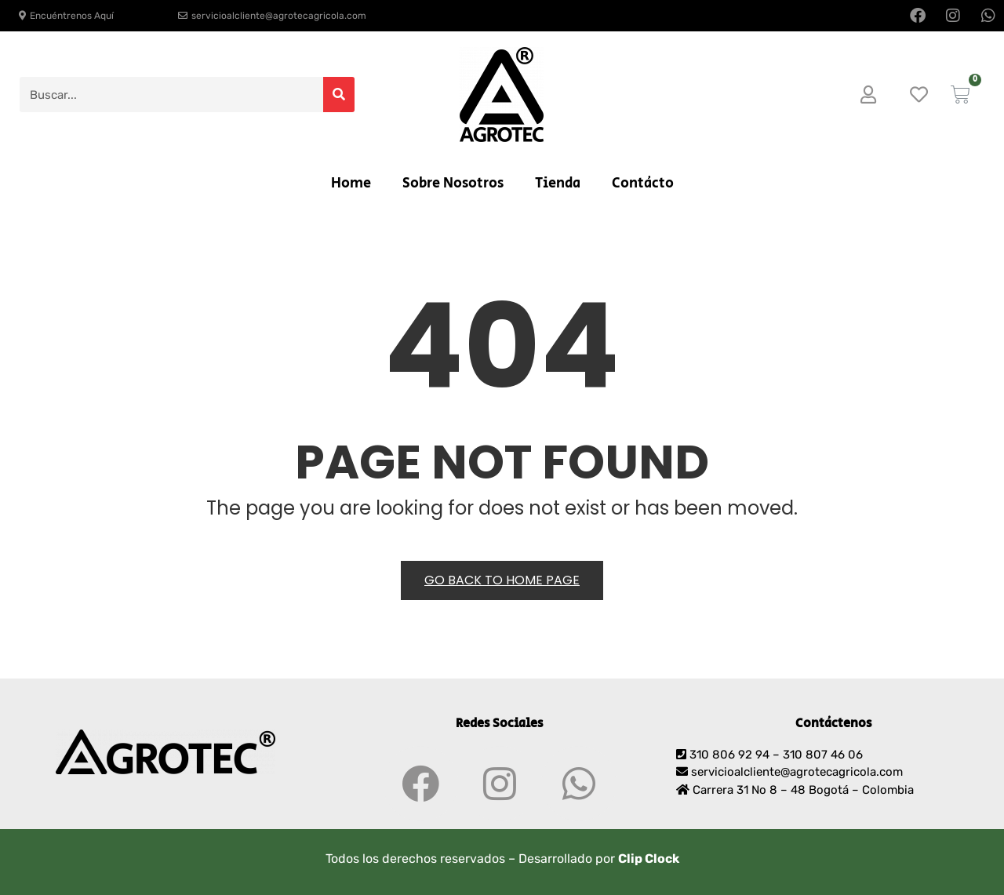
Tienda (557, 183)
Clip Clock (648, 858)
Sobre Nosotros (453, 183)
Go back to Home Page (502, 580)
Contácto (643, 183)
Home (351, 183)
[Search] (339, 94)
